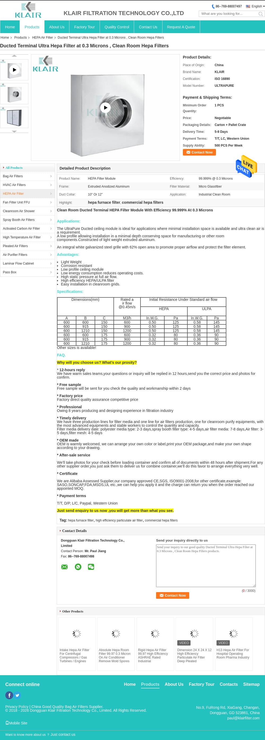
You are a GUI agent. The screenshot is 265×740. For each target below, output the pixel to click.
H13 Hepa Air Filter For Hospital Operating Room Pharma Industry (233, 653)
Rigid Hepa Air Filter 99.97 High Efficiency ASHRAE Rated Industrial (153, 655)
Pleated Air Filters (15, 246)
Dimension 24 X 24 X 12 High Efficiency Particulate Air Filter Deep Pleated (194, 655)
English (257, 6)
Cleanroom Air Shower (19, 211)
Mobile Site (16, 723)
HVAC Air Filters (14, 185)
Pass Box (9, 272)
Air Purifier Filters (15, 255)
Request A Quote (181, 27)
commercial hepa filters (161, 520)
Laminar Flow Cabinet (18, 263)
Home (10, 27)
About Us (57, 27)
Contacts (229, 684)
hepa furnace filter (81, 520)
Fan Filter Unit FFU (16, 202)
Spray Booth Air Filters (18, 220)
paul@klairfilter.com (243, 718)
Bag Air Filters (13, 176)
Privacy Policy (16, 707)
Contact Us (148, 27)
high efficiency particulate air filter (119, 520)
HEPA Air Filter (42, 37)
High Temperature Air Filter (22, 237)
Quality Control (117, 27)
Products (32, 27)
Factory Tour (84, 27)
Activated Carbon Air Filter (21, 228)
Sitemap (251, 684)
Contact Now (202, 152)
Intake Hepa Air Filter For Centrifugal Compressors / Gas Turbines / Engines (74, 655)
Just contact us (63, 734)
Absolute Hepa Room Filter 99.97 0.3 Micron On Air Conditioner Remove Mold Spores (114, 655)
